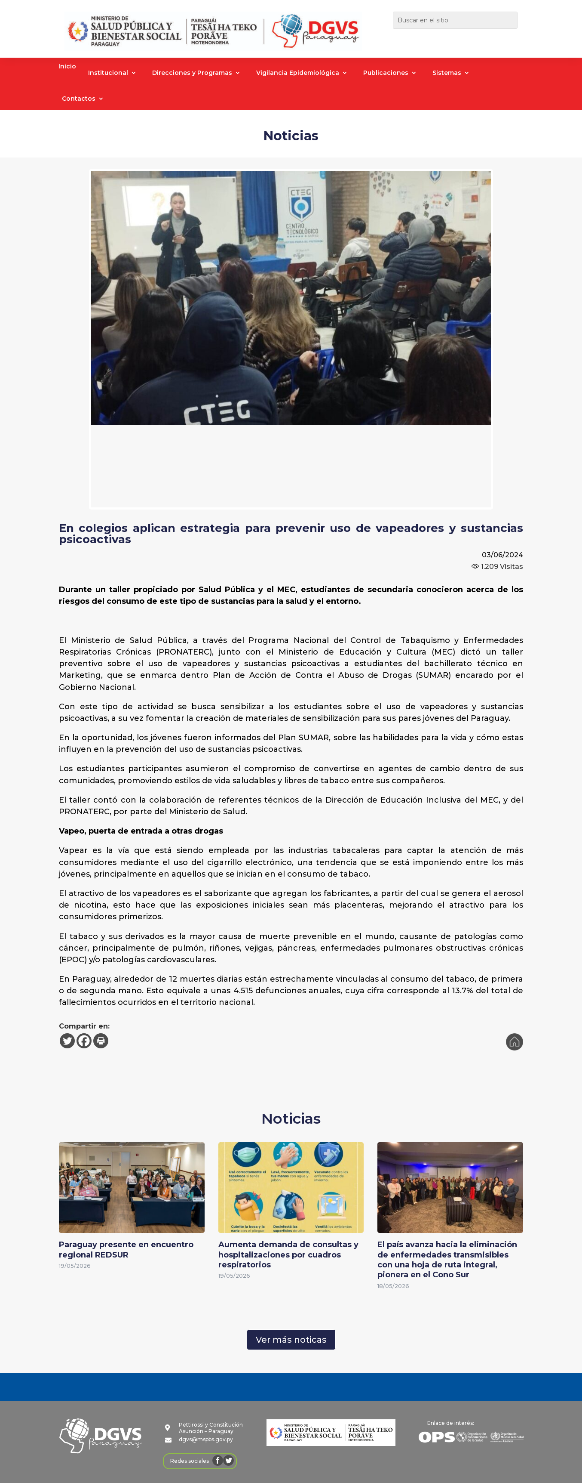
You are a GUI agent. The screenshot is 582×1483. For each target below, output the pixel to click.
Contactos (78, 99)
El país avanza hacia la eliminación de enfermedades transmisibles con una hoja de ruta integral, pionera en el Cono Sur (447, 1259)
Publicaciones (385, 73)
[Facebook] (84, 1040)
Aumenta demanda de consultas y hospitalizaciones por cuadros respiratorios (288, 1255)
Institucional (108, 73)
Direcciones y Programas (192, 73)
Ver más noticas (291, 1340)
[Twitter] (67, 1040)
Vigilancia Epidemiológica (297, 73)
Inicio (67, 66)
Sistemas (446, 73)
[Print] (100, 1040)
